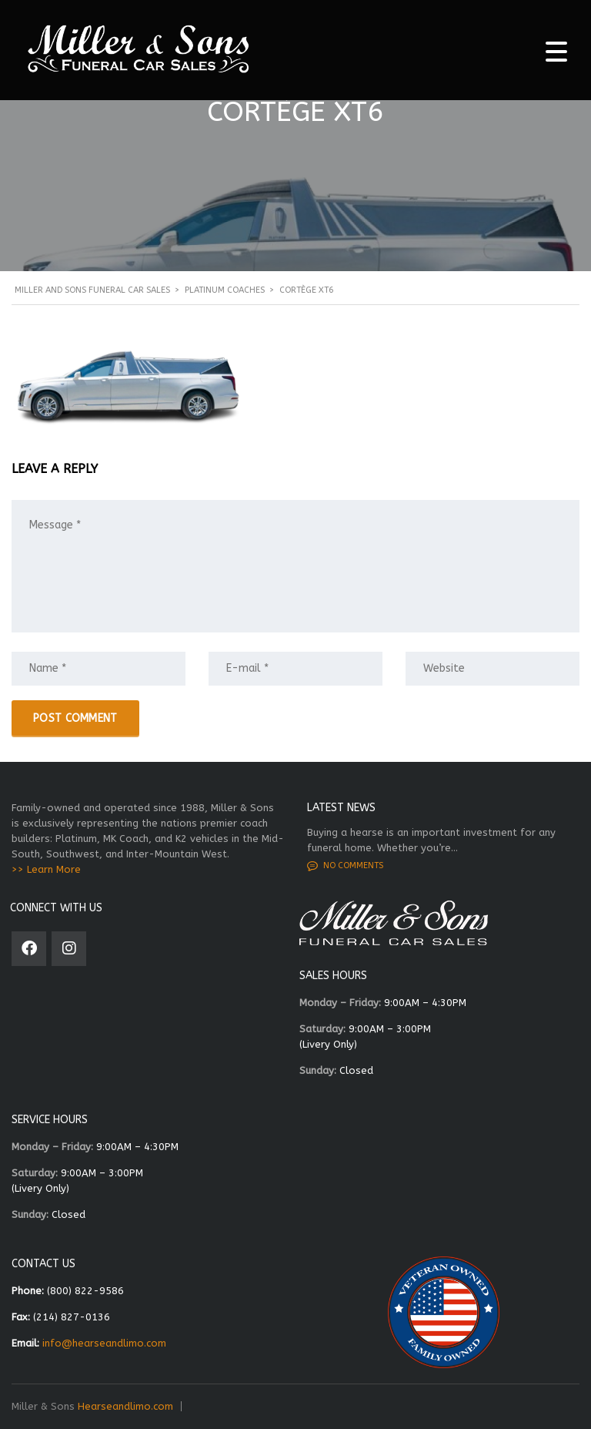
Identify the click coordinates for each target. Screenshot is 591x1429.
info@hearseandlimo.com (104, 1343)
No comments (345, 865)
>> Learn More (46, 869)
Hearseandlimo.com (125, 1406)
